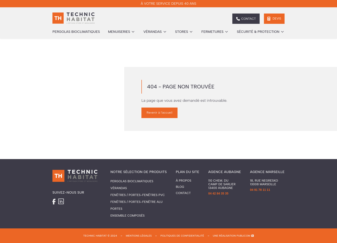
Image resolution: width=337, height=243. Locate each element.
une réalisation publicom (231, 235)
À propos (183, 180)
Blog (180, 187)
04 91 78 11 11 (260, 189)
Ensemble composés (127, 215)
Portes (116, 209)
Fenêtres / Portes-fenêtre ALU (136, 202)
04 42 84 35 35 (218, 193)
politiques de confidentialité (182, 235)
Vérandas (118, 188)
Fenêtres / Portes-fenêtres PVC (137, 195)
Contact (183, 193)
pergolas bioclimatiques (76, 32)
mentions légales (139, 235)
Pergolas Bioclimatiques (131, 181)
